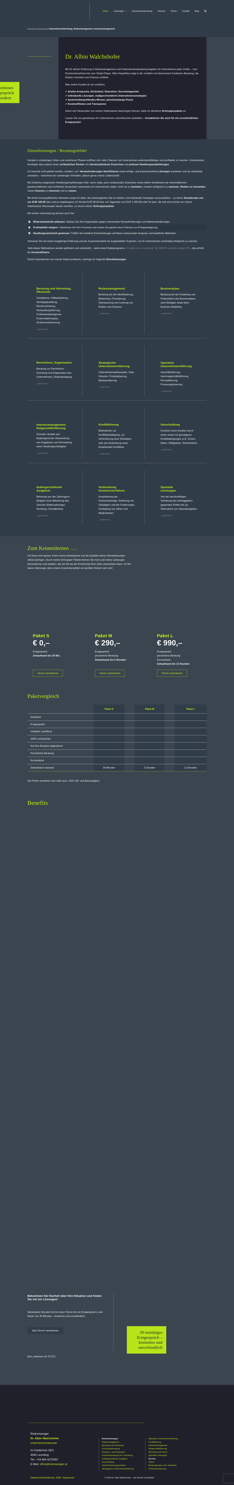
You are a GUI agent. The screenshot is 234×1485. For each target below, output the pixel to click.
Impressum (68, 1477)
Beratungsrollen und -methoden (162, 1465)
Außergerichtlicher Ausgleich (114, 1459)
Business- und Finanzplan (113, 1452)
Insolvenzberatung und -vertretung (117, 1455)
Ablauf (151, 1462)
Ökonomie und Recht (157, 1452)
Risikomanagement (110, 1442)
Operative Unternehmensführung (163, 1438)
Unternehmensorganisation (114, 1465)
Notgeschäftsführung (157, 1448)
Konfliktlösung (154, 1442)
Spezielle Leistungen (157, 1455)
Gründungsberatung (111, 1448)
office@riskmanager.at (53, 1464)
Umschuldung (108, 1462)
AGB (58, 1477)
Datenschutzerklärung (42, 1477)
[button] (205, 11)
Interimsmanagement (157, 1445)
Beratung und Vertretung (113, 1445)
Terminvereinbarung (157, 1469)
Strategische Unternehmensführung (118, 1469)
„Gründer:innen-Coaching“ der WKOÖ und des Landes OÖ (157, 248)
